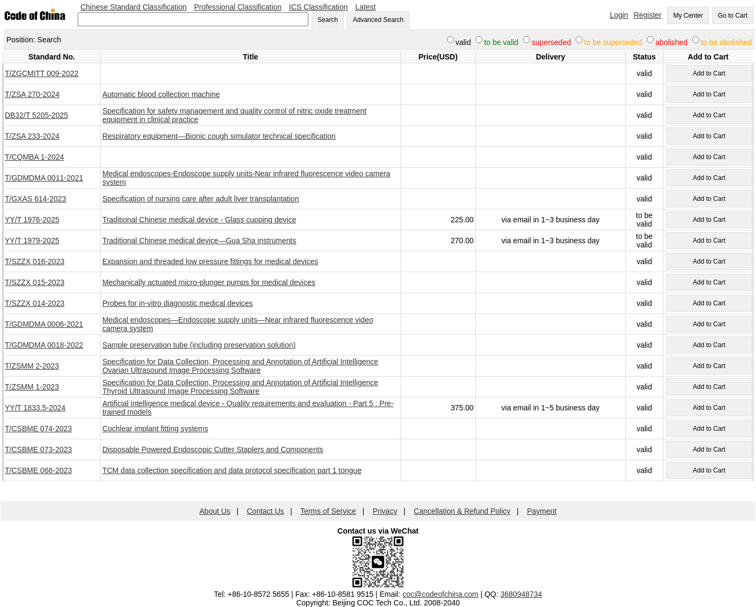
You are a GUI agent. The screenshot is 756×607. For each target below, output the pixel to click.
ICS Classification (318, 7)
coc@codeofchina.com (441, 594)
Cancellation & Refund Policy (462, 511)
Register (647, 15)
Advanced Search (378, 20)
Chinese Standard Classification (133, 7)
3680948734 (521, 594)
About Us (215, 511)
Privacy (385, 511)
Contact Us (265, 511)
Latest (365, 7)
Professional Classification (238, 7)
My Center (687, 15)
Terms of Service (328, 511)
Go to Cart (732, 15)
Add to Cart (709, 73)
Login (619, 15)
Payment (541, 511)
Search (327, 20)
